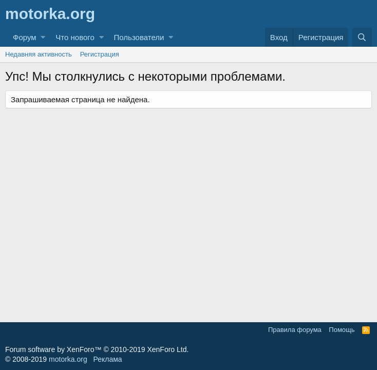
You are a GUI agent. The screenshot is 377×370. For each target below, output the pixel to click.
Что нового (74, 37)
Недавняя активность (38, 54)
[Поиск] (362, 37)
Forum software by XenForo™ (96, 349)
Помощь (341, 330)
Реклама (107, 359)
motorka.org (68, 359)
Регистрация (99, 54)
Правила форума (295, 330)
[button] (43, 37)
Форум (24, 37)
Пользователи (139, 37)
